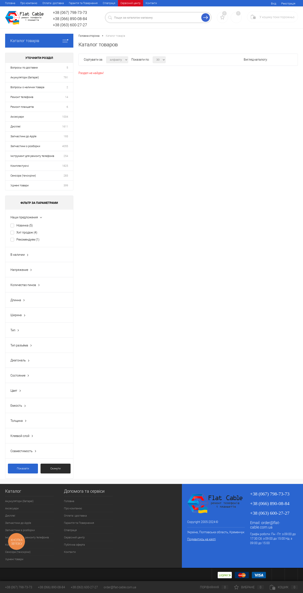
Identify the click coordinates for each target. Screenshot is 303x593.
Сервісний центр (130, 3)
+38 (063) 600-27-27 (84, 587)
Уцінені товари (19, 185)
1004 (65, 116)
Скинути (55, 468)
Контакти (151, 3)
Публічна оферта (74, 544)
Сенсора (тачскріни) (23, 175)
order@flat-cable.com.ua (265, 524)
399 (66, 185)
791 (66, 77)
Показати (23, 468)
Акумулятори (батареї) (24, 77)
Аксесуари (17, 116)
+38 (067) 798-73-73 (18, 587)
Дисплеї (15, 126)
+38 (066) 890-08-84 (51, 587)
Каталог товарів (39, 41)
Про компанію (28, 3)
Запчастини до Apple (23, 136)
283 (66, 175)
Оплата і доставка (53, 3)
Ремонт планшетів (22, 106)
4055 (65, 146)
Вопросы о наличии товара (27, 87)
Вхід (273, 3)
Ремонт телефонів (21, 97)
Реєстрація (288, 3)
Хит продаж (26, 232)
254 (66, 156)
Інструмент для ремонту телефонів (32, 156)
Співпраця (109, 3)
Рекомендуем (27, 239)
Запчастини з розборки (25, 146)
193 (66, 136)
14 (66, 97)
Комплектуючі (19, 165)
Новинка (24, 225)
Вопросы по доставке (24, 67)
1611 (65, 126)
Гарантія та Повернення (83, 3)
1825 (65, 165)
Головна (10, 3)
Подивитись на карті (201, 539)
